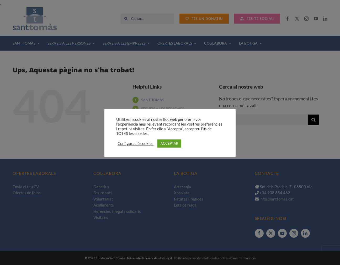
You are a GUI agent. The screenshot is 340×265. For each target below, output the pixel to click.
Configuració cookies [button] (135, 143)
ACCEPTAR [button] (169, 143)
